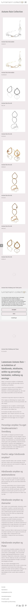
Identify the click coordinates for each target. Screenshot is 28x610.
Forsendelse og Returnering (8, 538)
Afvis (14, 313)
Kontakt (3, 523)
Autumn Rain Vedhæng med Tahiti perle (11, 266)
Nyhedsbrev (4, 526)
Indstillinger (14, 318)
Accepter (14, 309)
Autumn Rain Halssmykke (7, 41)
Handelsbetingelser (6, 533)
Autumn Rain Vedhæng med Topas (10, 285)
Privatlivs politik (5, 535)
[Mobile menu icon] (26, 2)
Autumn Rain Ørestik (6, 103)
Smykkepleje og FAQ (6, 528)
